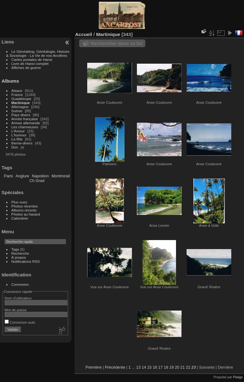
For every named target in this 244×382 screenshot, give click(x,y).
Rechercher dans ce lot (116, 43)
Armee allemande (25, 123)
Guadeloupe (21, 99)
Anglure (22, 176)
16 (155, 367)
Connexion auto (20, 322)
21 (182, 367)
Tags (15, 249)
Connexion (20, 284)
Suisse (16, 111)
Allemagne (20, 107)
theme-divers (22, 143)
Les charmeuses (24, 127)
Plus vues (19, 202)
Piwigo (238, 377)
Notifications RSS (25, 261)
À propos (18, 257)
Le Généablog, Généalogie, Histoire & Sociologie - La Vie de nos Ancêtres (38, 53)
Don (14, 147)
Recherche (20, 253)
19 (171, 367)
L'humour (19, 135)
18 (166, 367)
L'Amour (18, 131)
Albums (10, 81)
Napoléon (40, 176)
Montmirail (61, 176)
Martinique (20, 103)
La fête (17, 139)
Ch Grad (36, 180)
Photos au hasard (25, 214)
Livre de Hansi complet (30, 63)
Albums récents (24, 210)
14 (144, 367)
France (17, 95)
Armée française (24, 119)
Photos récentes (24, 206)
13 (138, 367)
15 (149, 367)
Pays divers (20, 115)
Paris (8, 176)
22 (188, 367)
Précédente (115, 367)
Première (93, 367)
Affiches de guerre (26, 68)
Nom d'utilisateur (18, 298)
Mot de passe (16, 310)
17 (160, 367)
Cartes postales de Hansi (31, 59)
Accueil (83, 34)
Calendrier (19, 218)
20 (177, 367)
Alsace (16, 91)
